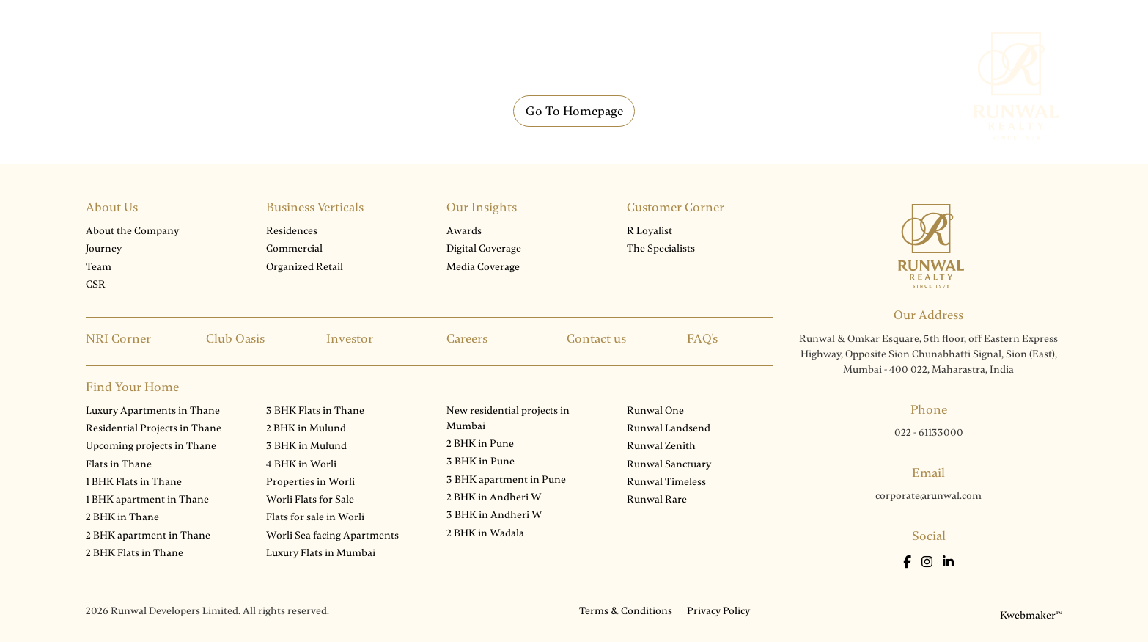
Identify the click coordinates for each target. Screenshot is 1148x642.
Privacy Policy (718, 611)
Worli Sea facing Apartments (332, 535)
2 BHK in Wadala (485, 533)
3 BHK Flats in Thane (315, 410)
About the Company (132, 231)
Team (98, 266)
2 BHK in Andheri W (494, 497)
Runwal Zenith (661, 445)
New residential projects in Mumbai (508, 418)
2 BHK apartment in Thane (148, 535)
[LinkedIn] (948, 562)
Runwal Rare (657, 499)
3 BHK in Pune (480, 461)
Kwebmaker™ (1031, 615)
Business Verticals (315, 207)
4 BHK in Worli (301, 464)
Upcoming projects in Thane (151, 445)
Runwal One (655, 410)
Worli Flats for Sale (310, 499)
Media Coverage (483, 266)
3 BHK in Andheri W (494, 514)
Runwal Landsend (668, 428)
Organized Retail (304, 266)
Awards (464, 231)
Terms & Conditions (625, 611)
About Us (112, 207)
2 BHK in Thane (122, 517)
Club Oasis (235, 338)
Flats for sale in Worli (315, 517)
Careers (466, 338)
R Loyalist (649, 231)
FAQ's (702, 338)
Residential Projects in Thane (153, 428)
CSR (96, 284)
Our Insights (481, 207)
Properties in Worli (310, 481)
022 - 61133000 (928, 432)
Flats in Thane (119, 464)
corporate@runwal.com (928, 495)
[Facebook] (908, 562)
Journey (104, 248)
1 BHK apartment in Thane (147, 499)
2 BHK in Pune (480, 443)
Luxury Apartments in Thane (153, 410)
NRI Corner (118, 338)
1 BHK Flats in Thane (134, 481)
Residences (291, 231)
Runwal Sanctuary (669, 464)
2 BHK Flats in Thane (134, 553)
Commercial (294, 248)
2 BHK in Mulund (306, 428)
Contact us (596, 338)
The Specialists (661, 248)
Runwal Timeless (666, 481)
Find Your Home (132, 387)
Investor (349, 338)
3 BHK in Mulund (306, 445)
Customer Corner (675, 207)
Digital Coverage (483, 248)
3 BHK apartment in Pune (506, 479)
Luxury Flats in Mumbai (320, 553)
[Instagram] (928, 562)
